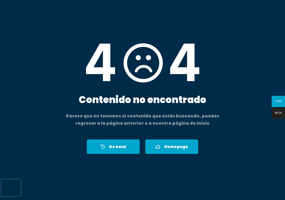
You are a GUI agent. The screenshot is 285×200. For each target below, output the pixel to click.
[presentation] (11, 187)
